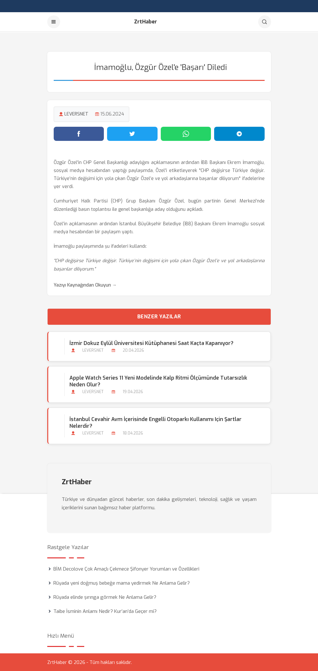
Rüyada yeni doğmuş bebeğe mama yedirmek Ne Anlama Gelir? (121, 583)
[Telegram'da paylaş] (239, 133)
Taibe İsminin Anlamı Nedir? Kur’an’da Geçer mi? (105, 611)
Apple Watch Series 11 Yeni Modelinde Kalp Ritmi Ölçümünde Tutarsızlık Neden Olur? (158, 381)
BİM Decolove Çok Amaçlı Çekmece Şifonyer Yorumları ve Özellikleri (126, 568)
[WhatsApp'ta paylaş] (186, 133)
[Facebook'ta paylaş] (79, 133)
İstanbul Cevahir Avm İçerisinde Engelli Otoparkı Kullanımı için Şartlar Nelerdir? (155, 422)
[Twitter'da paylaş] (132, 133)
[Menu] (53, 21)
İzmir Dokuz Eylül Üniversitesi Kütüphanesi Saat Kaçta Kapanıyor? (151, 342)
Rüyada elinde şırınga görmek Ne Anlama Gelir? (104, 597)
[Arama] (264, 21)
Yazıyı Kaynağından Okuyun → (85, 284)
